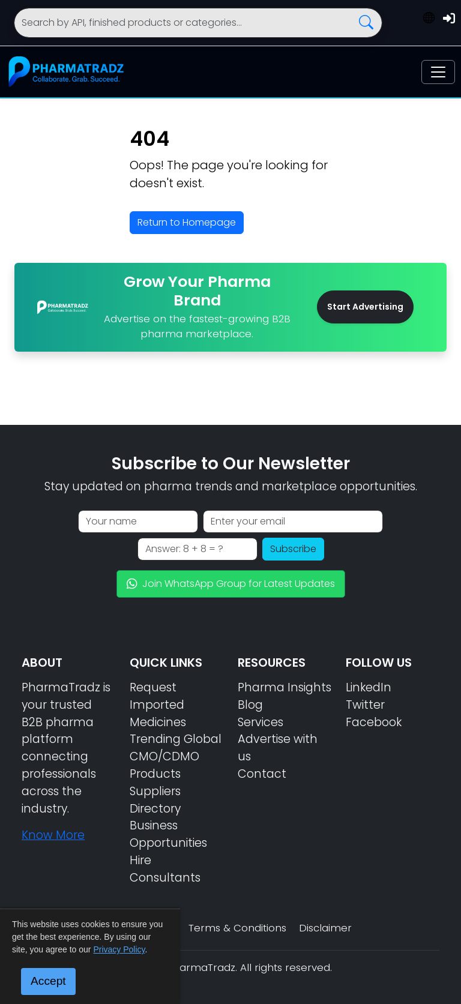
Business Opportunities (168, 834)
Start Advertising (365, 307)
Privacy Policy (119, 949)
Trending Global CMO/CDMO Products (175, 756)
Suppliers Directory (155, 800)
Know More (53, 835)
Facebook (374, 722)
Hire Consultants (165, 869)
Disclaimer (325, 928)
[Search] (198, 23)
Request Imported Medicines (158, 704)
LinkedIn (368, 687)
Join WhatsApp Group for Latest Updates (231, 584)
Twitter (365, 705)
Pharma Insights (284, 687)
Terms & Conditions (237, 928)
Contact (262, 774)
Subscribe (293, 549)
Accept (48, 981)
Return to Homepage (186, 222)
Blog (250, 705)
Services (260, 722)
